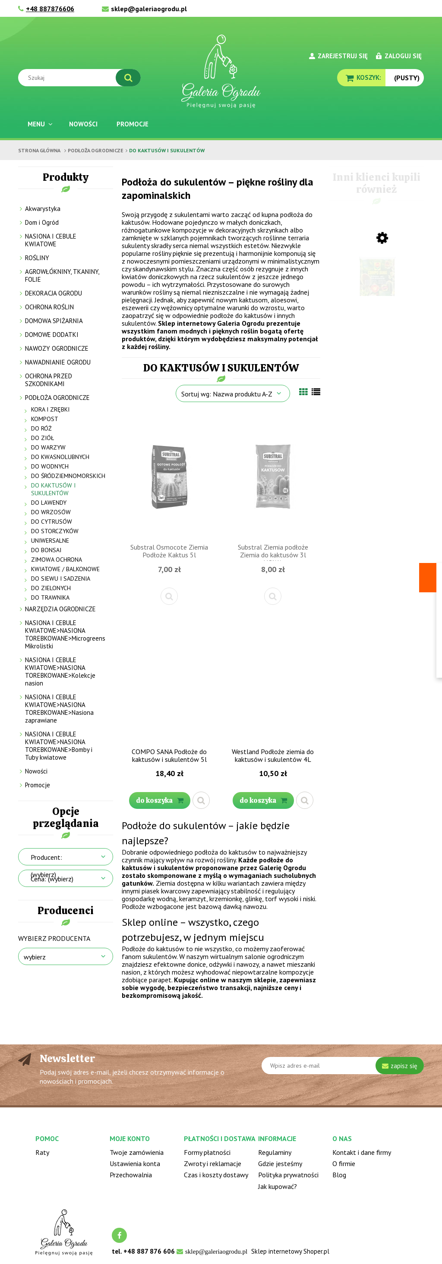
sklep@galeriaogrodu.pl (149, 8)
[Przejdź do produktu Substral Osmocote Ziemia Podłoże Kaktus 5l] (169, 475)
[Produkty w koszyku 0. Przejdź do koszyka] (361, 77)
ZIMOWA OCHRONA (56, 559)
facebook (119, 1235)
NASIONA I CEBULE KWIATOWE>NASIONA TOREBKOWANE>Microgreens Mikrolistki (65, 634)
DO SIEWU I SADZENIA (60, 578)
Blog (339, 1174)
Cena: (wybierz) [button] (52, 878)
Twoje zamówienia (137, 1152)
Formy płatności (207, 1152)
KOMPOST (44, 419)
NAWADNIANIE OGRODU (58, 362)
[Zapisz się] (400, 1065)
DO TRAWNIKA (50, 597)
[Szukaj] (128, 77)
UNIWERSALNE (50, 540)
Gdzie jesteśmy (280, 1163)
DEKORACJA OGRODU (53, 293)
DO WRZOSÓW (51, 512)
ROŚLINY (37, 258)
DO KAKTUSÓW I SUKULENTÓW (53, 489)
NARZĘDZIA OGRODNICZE (60, 609)
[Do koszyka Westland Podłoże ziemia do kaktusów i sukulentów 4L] (263, 800)
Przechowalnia (131, 1174)
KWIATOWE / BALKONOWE (65, 569)
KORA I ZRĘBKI (50, 409)
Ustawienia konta (135, 1163)
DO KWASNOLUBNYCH (60, 457)
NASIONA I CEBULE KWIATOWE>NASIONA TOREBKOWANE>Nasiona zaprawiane (59, 708)
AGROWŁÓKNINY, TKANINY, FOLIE (62, 275)
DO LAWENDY (48, 502)
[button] (169, 596)
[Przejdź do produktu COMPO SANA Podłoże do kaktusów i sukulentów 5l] (169, 680)
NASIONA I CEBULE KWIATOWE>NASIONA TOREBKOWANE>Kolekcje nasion (60, 671)
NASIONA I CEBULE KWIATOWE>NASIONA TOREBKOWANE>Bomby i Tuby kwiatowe (58, 745)
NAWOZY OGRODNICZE (56, 348)
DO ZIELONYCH (51, 588)
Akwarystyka (42, 208)
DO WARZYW (48, 447)
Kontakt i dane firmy (361, 1152)
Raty (42, 1152)
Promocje (37, 785)
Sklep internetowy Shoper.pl (290, 1251)
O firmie (343, 1163)
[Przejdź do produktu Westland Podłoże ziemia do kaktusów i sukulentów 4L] (273, 680)
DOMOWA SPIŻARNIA (54, 321)
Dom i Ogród (42, 222)
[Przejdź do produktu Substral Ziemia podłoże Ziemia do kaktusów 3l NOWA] (273, 475)
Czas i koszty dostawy (216, 1174)
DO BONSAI (46, 550)
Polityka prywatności (288, 1174)
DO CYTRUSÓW (51, 521)
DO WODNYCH (50, 466)
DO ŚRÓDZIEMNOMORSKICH (68, 476)
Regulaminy (274, 1152)
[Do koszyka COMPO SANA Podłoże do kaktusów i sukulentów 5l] (160, 800)
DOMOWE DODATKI (52, 334)
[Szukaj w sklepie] (81, 77)
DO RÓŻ (41, 428)
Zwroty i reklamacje (212, 1163)
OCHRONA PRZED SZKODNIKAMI (48, 380)
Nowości (36, 771)
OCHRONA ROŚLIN (49, 307)
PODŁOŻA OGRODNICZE (57, 397)
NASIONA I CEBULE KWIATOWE (50, 240)
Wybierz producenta (54, 938)
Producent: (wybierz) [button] (46, 866)
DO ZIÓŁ (42, 438)
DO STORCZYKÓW (55, 531)
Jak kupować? (277, 1186)
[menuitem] (39, 124)
